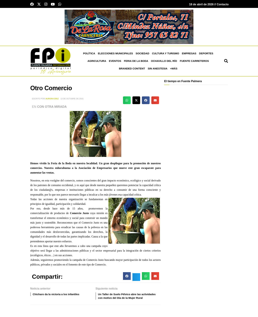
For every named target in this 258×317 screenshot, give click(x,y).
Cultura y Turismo (165, 54)
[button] (226, 61)
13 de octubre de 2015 (71, 99)
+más (173, 69)
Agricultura (96, 61)
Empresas (189, 54)
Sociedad (142, 54)
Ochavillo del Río (164, 61)
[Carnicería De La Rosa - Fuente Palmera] (129, 27)
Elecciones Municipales (115, 54)
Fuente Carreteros (194, 61)
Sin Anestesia (157, 69)
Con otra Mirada (52, 107)
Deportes (206, 54)
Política (89, 54)
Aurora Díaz (52, 99)
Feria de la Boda (136, 61)
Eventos (115, 61)
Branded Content (132, 69)
